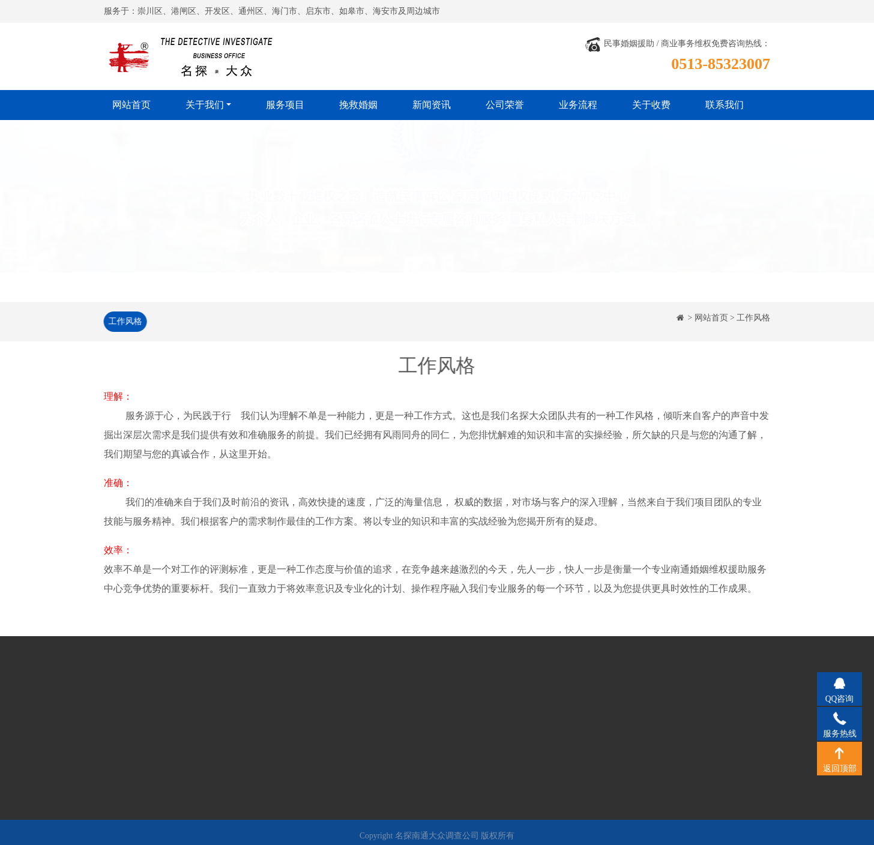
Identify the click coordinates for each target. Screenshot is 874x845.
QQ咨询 (839, 683)
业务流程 (578, 104)
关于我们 (204, 104)
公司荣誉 (505, 104)
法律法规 (140, 760)
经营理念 (140, 724)
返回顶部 (839, 752)
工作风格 (123, 321)
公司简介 (140, 706)
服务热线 (839, 718)
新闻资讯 (431, 104)
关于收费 (651, 104)
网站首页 (131, 104)
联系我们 (724, 104)
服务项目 (285, 104)
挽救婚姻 (358, 104)
